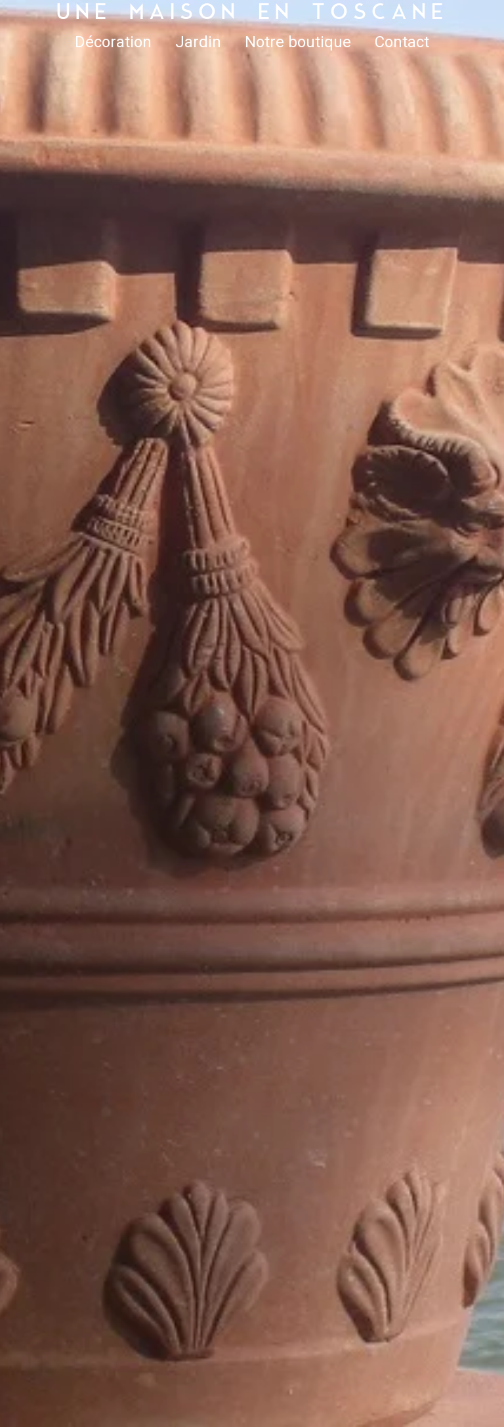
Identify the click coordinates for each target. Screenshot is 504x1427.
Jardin (198, 42)
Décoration (113, 42)
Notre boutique (298, 42)
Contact (402, 42)
